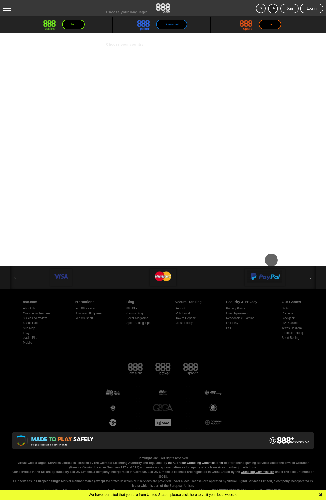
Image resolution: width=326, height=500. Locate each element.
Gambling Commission (257, 452)
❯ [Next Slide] (311, 277)
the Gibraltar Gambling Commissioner (195, 443)
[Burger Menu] (7, 9)
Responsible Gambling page (241, 489)
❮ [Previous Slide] (15, 277)
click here (189, 495)
